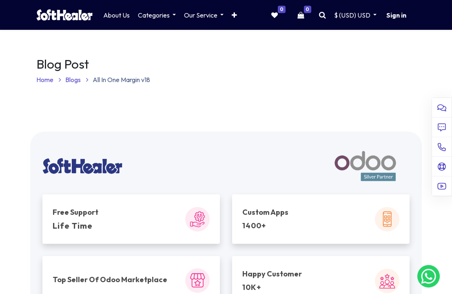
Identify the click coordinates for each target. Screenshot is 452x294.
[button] (234, 15)
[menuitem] (116, 15)
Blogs (77, 80)
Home (48, 80)
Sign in (396, 15)
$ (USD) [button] (353, 15)
